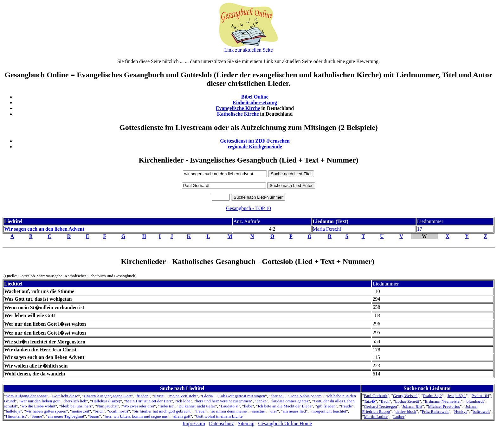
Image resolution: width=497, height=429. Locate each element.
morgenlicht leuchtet (329, 411)
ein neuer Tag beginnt (66, 416)
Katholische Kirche (238, 114)
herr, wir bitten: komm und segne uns (136, 416)
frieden (143, 396)
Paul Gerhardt (375, 395)
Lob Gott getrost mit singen (241, 396)
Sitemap (246, 423)
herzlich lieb (75, 401)
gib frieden (326, 406)
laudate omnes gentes (290, 401)
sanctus (258, 411)
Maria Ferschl (327, 229)
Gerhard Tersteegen (380, 406)
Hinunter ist (16, 416)
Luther (399, 416)
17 (419, 229)
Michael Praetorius (444, 406)
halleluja (13, 411)
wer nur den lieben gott (40, 401)
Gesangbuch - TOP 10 (248, 208)
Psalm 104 (480, 395)
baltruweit (481, 411)
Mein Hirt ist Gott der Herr (148, 401)
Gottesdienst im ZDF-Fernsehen (255, 141)
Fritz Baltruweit (435, 411)
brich (99, 411)
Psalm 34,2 (432, 395)
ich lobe (183, 401)
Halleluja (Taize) (106, 401)
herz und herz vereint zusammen (223, 401)
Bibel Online (254, 96)
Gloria (207, 396)
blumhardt (475, 401)
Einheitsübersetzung (255, 102)
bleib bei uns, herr (76, 406)
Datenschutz (221, 423)
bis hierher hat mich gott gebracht (162, 411)
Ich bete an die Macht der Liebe (284, 406)
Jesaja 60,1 (456, 395)
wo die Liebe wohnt (38, 406)
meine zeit (80, 411)
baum (94, 416)
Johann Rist (413, 406)
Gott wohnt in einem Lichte (219, 416)
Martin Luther (376, 416)
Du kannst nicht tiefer (196, 406)
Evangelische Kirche (238, 108)
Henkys (460, 411)
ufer (273, 411)
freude (346, 406)
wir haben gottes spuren (46, 411)
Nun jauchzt (107, 406)
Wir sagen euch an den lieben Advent (44, 229)
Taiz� (369, 401)
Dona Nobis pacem (305, 396)
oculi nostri (118, 411)
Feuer (201, 411)
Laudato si (229, 406)
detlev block (406, 411)
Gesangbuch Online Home (285, 423)
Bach (385, 401)
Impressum (194, 423)
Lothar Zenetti (407, 401)
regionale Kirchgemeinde (255, 146)
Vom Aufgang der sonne (26, 396)
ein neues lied (294, 411)
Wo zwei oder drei (138, 406)
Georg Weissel (405, 395)
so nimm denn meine (229, 411)
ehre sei (277, 396)
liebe (248, 406)
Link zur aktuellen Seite (248, 50)
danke (261, 401)
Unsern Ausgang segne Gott (107, 396)
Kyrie (159, 396)
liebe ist (166, 406)
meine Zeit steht (183, 396)
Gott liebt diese (65, 396)
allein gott (181, 416)
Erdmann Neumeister (443, 401)
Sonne (36, 416)
